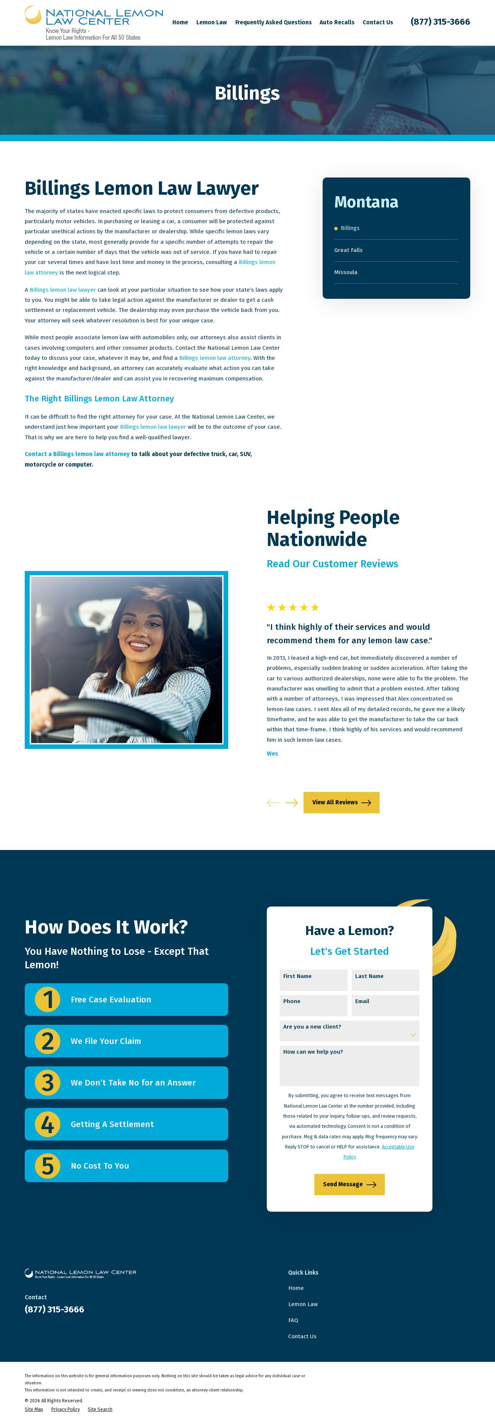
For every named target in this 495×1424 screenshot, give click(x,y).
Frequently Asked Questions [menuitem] (273, 22)
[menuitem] (396, 229)
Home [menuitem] (180, 22)
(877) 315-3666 (440, 21)
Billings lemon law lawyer (63, 289)
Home (296, 1288)
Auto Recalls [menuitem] (337, 22)
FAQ (293, 1320)
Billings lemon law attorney (214, 358)
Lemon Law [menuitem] (211, 22)
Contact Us (302, 1336)
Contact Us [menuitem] (378, 22)
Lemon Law (303, 1304)
